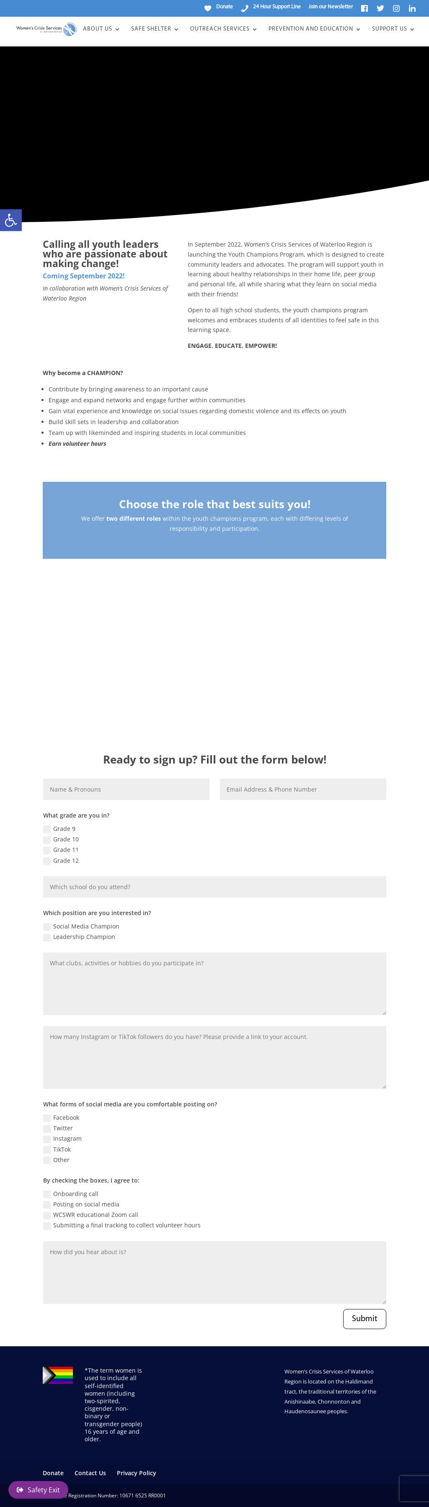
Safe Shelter (151, 29)
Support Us (389, 29)
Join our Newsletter (330, 7)
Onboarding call (70, 1194)
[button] (11, 220)
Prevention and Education (311, 29)
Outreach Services (220, 29)
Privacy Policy (136, 1473)
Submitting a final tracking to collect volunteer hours (122, 1225)
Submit (364, 1319)
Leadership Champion (79, 937)
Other (56, 1160)
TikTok (57, 1149)
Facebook (61, 1118)
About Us (97, 29)
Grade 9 (59, 829)
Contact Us (90, 1473)
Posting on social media (81, 1204)
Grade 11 (61, 850)
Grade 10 (61, 839)
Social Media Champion (81, 926)
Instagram (62, 1138)
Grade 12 (61, 860)
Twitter (58, 1128)
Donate (53, 1473)
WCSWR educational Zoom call (90, 1215)
